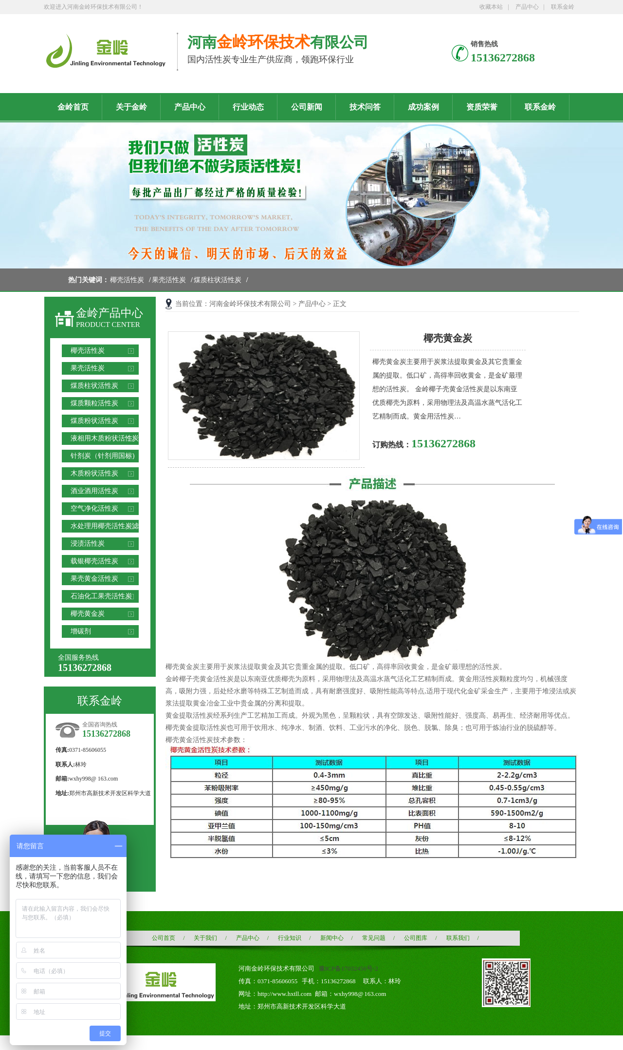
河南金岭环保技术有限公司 (250, 303)
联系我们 (458, 938)
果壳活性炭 (169, 280)
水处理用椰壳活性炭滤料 (105, 527)
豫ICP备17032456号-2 (348, 968)
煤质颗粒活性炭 (94, 403)
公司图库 (415, 938)
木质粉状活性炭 (94, 473)
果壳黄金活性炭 (94, 578)
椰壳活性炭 (127, 280)
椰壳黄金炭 (88, 613)
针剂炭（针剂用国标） (105, 455)
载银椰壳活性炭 (94, 561)
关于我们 (205, 938)
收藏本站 (491, 6)
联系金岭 (562, 6)
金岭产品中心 (109, 313)
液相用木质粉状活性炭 (105, 438)
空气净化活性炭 (94, 508)
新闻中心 (332, 938)
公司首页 (163, 938)
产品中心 (527, 6)
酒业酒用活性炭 (94, 491)
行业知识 (289, 938)
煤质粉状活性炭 (94, 420)
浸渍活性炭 (88, 543)
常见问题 (373, 938)
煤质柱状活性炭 (217, 280)
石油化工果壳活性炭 (101, 596)
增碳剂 (81, 631)
